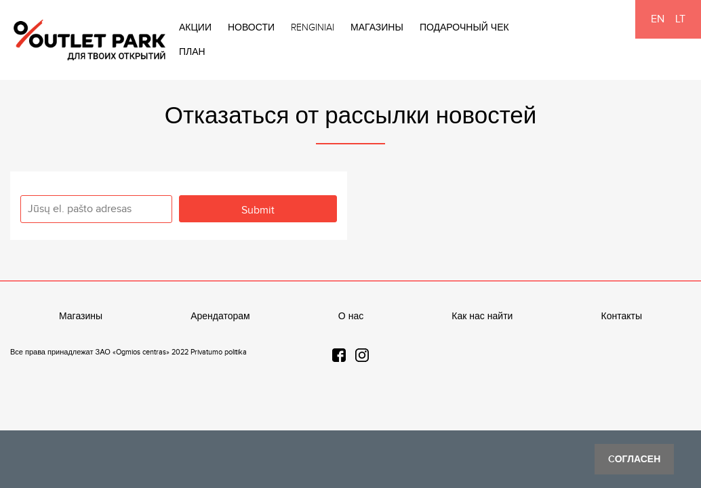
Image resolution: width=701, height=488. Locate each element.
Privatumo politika (219, 352)
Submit (258, 210)
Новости (251, 27)
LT (680, 19)
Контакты (621, 316)
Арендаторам (220, 316)
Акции (195, 27)
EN (657, 19)
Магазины (376, 27)
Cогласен (634, 459)
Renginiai (312, 27)
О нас (350, 316)
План (192, 52)
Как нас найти (482, 316)
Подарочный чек (464, 27)
